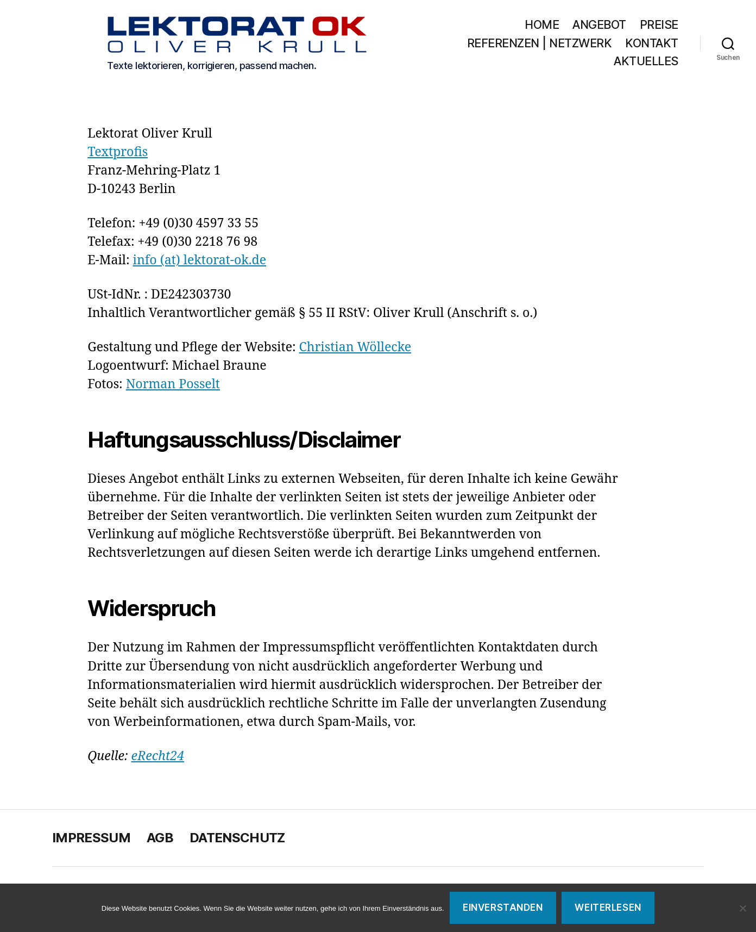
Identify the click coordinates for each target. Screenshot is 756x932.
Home (542, 26)
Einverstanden (503, 907)
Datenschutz (237, 840)
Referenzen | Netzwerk (605, 44)
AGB (160, 840)
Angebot (599, 26)
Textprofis (117, 154)
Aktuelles (646, 63)
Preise (659, 26)
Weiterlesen (608, 907)
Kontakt (574, 63)
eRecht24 (158, 758)
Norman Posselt (173, 386)
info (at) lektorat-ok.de (200, 262)
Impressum (91, 840)
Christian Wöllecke (355, 349)
